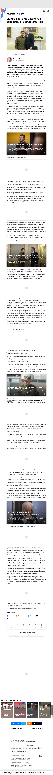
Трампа (13, 128)
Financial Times (17, 635)
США (26, 635)
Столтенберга (38, 222)
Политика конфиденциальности (18, 751)
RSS (29, 736)
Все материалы (16, 62)
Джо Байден (38, 637)
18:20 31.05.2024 (10, 25)
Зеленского (9, 91)
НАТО (43, 637)
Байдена (21, 91)
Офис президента (25, 637)
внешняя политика (40, 635)
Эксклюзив (11, 635)
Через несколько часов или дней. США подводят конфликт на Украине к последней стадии (26, 604)
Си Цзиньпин (32, 637)
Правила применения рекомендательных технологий (24, 752)
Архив (25, 736)
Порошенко (12, 488)
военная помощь (32, 635)
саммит (10, 637)
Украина (22, 635)
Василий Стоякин (26, 640)
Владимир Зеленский (17, 637)
